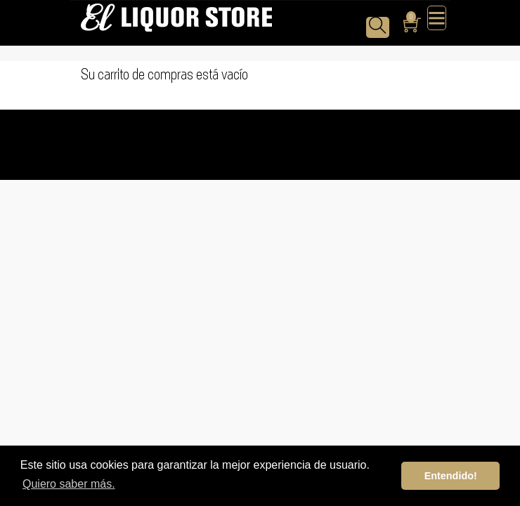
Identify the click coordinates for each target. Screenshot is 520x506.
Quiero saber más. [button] (68, 484)
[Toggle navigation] (436, 18)
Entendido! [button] (450, 475)
